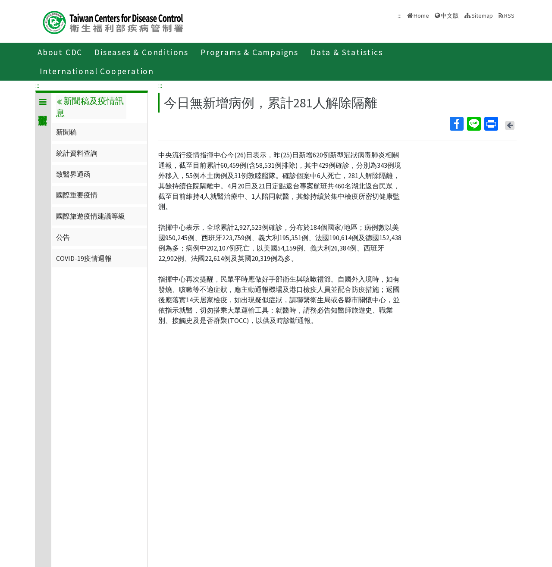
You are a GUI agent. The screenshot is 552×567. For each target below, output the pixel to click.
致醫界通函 (73, 174)
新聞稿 (66, 132)
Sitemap (482, 15)
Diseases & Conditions (141, 52)
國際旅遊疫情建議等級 (90, 216)
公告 (63, 237)
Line (473, 124)
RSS (509, 15)
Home (421, 15)
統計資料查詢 (76, 153)
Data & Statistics (346, 52)
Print (490, 124)
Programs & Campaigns (249, 52)
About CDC (60, 52)
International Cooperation (97, 71)
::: (37, 85)
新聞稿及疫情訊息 (89, 107)
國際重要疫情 (76, 195)
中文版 (450, 15)
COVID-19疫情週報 (84, 258)
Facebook (456, 124)
